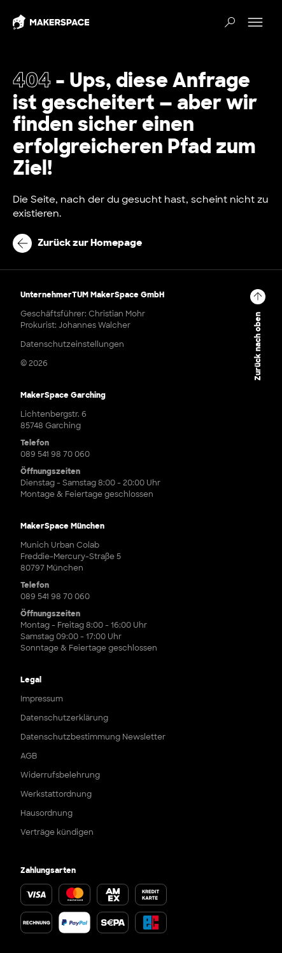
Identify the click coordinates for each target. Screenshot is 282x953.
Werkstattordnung (56, 794)
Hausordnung (46, 813)
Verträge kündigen (57, 832)
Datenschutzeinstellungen (72, 344)
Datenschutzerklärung (64, 718)
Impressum (41, 699)
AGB (28, 756)
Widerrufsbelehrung (60, 775)
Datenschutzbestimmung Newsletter (93, 737)
